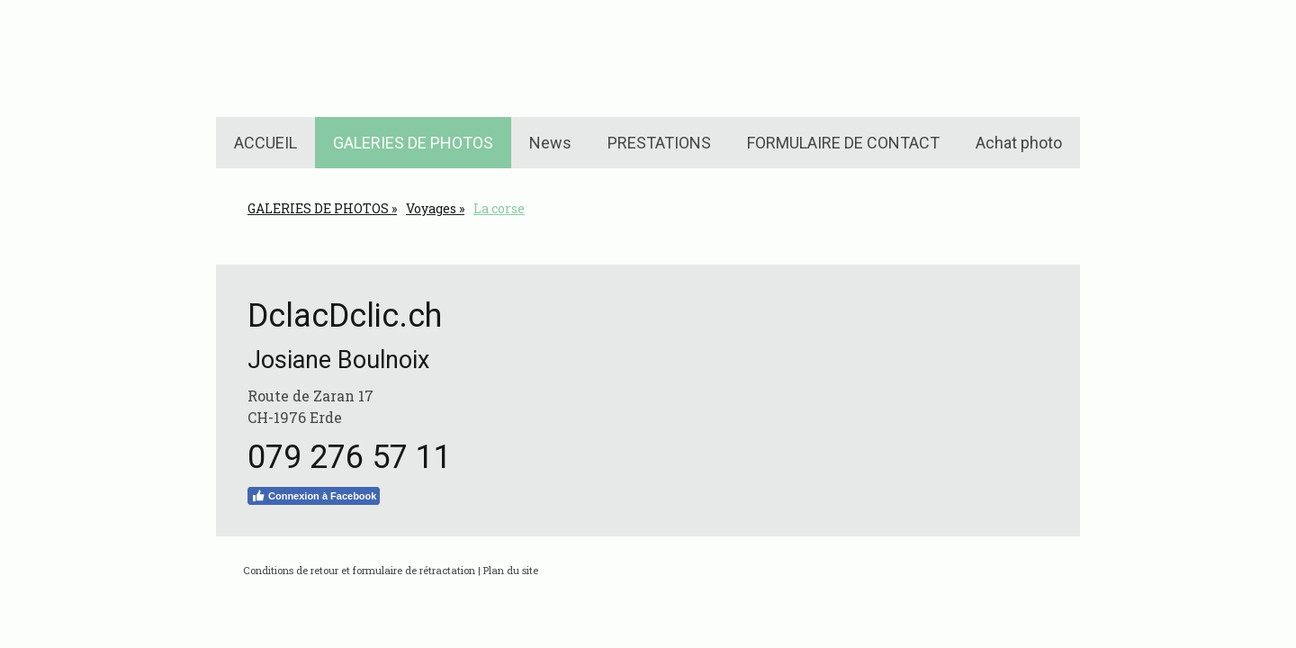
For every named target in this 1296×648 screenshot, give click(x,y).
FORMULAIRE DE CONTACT (843, 142)
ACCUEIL (265, 142)
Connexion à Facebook (313, 496)
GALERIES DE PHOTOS (413, 142)
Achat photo (1019, 142)
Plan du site (510, 570)
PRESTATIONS (659, 142)
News (550, 142)
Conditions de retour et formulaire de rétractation (359, 570)
